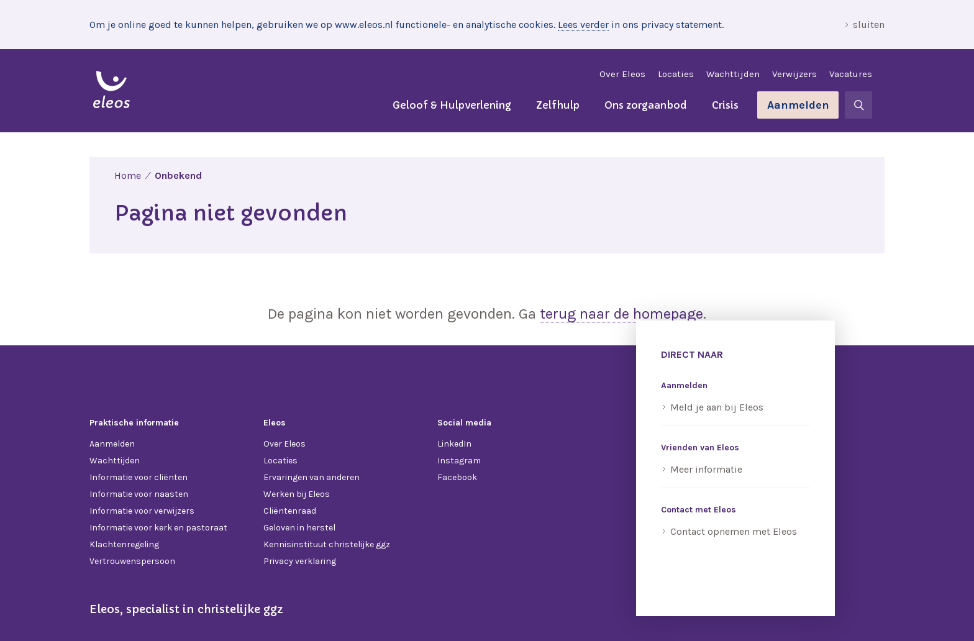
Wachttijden (733, 74)
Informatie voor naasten (138, 494)
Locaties (676, 74)
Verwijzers (794, 74)
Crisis (725, 105)
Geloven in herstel (299, 527)
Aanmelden (798, 105)
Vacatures (850, 74)
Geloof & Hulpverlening (452, 105)
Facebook (457, 477)
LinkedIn (454, 444)
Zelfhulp (558, 105)
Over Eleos (622, 74)
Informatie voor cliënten (138, 477)
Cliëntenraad (289, 511)
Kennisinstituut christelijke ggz (326, 544)
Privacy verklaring (299, 561)
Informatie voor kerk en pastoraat (158, 527)
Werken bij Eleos (296, 494)
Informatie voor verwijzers (141, 511)
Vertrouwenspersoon (132, 561)
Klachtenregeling (124, 544)
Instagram (459, 460)
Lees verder (583, 24)
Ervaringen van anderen (311, 477)
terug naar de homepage (621, 313)
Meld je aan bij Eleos (716, 407)
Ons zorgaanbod (645, 105)
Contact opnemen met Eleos (733, 531)
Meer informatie (706, 469)
